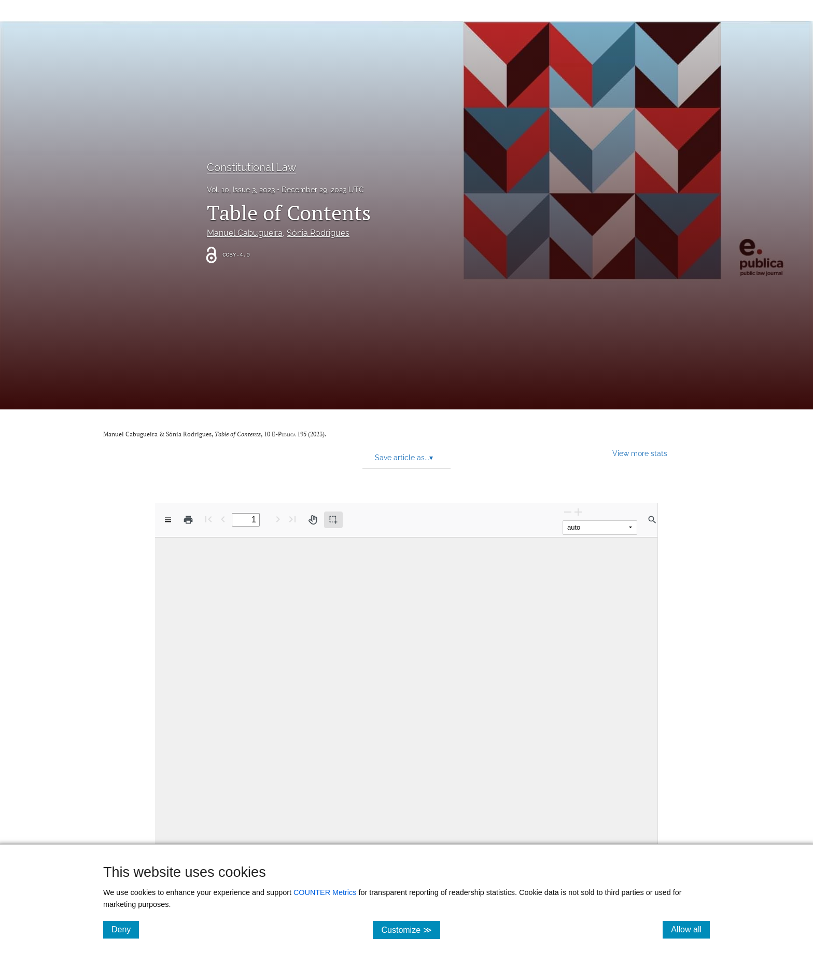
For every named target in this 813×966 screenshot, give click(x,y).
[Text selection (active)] (333, 520)
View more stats (639, 453)
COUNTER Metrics (325, 892)
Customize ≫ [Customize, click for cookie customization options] (410, 929)
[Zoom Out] (568, 511)
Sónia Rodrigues (318, 233)
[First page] (208, 519)
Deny (125, 929)
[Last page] (292, 519)
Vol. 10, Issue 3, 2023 (241, 190)
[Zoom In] (578, 511)
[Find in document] (652, 520)
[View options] (168, 520)
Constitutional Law (251, 167)
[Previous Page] (223, 519)
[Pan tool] (312, 520)
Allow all (690, 929)
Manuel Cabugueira (245, 233)
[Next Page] (278, 519)
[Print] (188, 520)
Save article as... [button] (404, 457)
